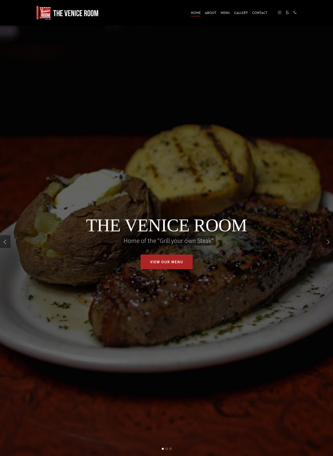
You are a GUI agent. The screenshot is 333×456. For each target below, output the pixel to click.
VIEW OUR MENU (166, 261)
